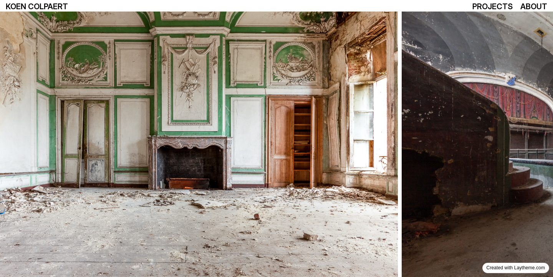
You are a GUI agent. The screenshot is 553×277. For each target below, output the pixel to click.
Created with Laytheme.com (516, 267)
